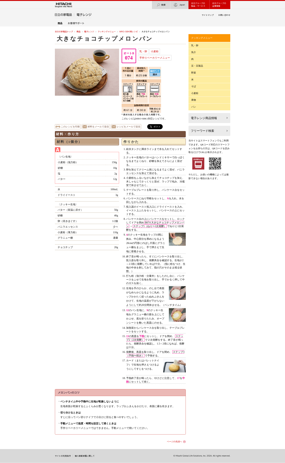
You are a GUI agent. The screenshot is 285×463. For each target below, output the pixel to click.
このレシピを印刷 (70, 126)
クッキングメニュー (107, 31)
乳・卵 (143, 51)
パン (193, 106)
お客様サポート (76, 23)
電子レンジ (89, 31)
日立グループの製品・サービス (198, 4)
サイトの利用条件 (63, 456)
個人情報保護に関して (85, 456)
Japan (179, 5)
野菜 (193, 72)
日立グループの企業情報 (219, 4)
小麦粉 (154, 51)
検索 (161, 5)
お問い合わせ (224, 15)
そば (193, 86)
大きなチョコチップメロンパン (105, 38)
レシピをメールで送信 (128, 126)
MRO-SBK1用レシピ (128, 31)
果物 (193, 100)
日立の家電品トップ (64, 31)
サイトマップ (208, 15)
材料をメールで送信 (98, 126)
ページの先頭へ (174, 441)
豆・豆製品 (197, 65)
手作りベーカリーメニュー (154, 57)
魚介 (193, 52)
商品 (79, 31)
